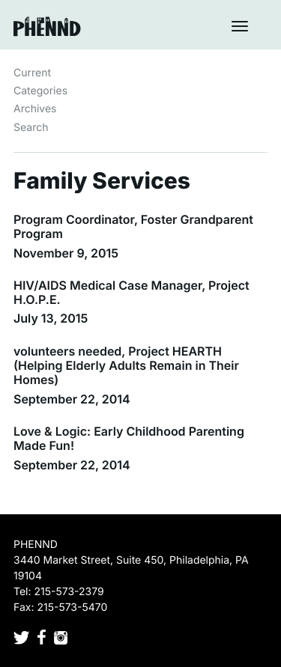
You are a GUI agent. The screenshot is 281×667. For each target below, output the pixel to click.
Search (30, 127)
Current (32, 73)
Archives (35, 109)
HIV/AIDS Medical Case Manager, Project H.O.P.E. (131, 292)
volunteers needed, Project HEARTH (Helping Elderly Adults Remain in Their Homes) (126, 365)
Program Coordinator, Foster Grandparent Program (133, 226)
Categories (40, 91)
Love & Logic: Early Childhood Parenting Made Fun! (128, 438)
